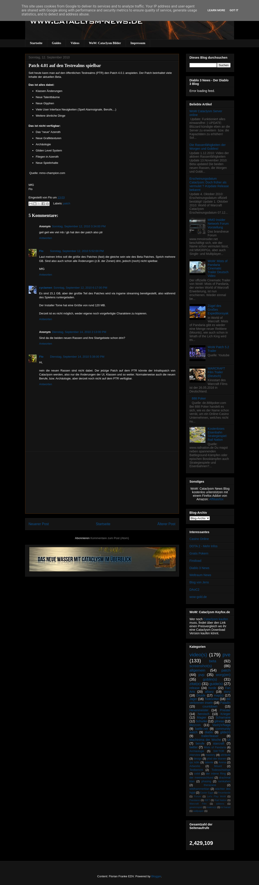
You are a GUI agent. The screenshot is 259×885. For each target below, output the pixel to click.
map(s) (219, 695)
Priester (225, 710)
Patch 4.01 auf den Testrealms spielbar (65, 65)
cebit (197, 773)
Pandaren (195, 800)
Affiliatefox (216, 499)
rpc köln (194, 762)
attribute (225, 754)
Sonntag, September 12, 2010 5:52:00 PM (77, 251)
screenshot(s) (201, 666)
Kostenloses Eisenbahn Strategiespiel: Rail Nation (217, 434)
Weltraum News (200, 575)
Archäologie (197, 751)
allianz (209, 691)
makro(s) (211, 807)
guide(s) (216, 684)
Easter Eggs (207, 792)
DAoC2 (194, 589)
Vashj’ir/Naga (221, 725)
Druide (200, 695)
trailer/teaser (210, 736)
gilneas (219, 721)
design (198, 758)
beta (212, 661)
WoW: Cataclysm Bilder (105, 43)
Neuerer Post (39, 524)
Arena (222, 762)
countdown (210, 706)
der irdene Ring (216, 773)
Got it (233, 10)
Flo (41, 251)
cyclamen (45, 287)
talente (209, 762)
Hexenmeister (199, 710)
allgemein (197, 670)
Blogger (156, 876)
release (195, 688)
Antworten (45, 238)
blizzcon (195, 725)
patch (66, 203)
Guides (56, 43)
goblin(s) (210, 679)
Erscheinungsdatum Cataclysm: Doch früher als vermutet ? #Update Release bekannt (209, 184)
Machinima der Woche (205, 739)
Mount (218, 766)
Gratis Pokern (199, 553)
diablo (209, 732)
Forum (197, 796)
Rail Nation (221, 800)
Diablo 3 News (199, 568)
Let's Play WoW (216, 796)
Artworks (195, 766)
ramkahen (224, 781)
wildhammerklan (200, 788)
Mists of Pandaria (215, 747)
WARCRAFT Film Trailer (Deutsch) (216, 372)
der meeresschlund (202, 777)
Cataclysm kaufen (215, 619)
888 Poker (199, 398)
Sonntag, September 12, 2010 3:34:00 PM (79, 226)
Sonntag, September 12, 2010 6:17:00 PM (80, 287)
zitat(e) (195, 684)
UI (229, 739)
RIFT (207, 800)
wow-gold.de (198, 597)
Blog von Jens (199, 582)
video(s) (198, 654)
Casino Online (199, 539)
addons (220, 803)
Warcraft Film (198, 803)
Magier (201, 717)
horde (212, 688)
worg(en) (223, 675)
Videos (75, 43)
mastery (210, 754)
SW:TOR (218, 751)
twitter (194, 747)
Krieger (225, 714)
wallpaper (198, 811)
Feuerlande (224, 792)
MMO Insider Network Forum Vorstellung (218, 223)
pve (226, 654)
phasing (206, 781)
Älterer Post (166, 524)
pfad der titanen (216, 758)
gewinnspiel (196, 807)
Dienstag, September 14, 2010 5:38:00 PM (77, 356)
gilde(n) (225, 732)
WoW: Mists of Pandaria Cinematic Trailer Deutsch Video (218, 268)
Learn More (216, 10)
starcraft (218, 743)
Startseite (36, 43)
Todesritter (212, 699)
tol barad (226, 807)
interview (195, 754)
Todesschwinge (220, 769)
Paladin (225, 702)
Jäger (193, 699)
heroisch (203, 714)
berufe (200, 743)
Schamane (223, 717)
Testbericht (196, 769)
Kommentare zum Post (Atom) (109, 538)
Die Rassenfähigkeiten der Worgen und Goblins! (208, 146)
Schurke (201, 721)
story (227, 691)
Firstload (195, 560)
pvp (201, 675)
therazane (210, 785)
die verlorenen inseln (210, 700)
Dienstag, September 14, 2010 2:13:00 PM (79, 332)
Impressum (137, 43)
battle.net (201, 728)
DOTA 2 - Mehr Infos (204, 546)
